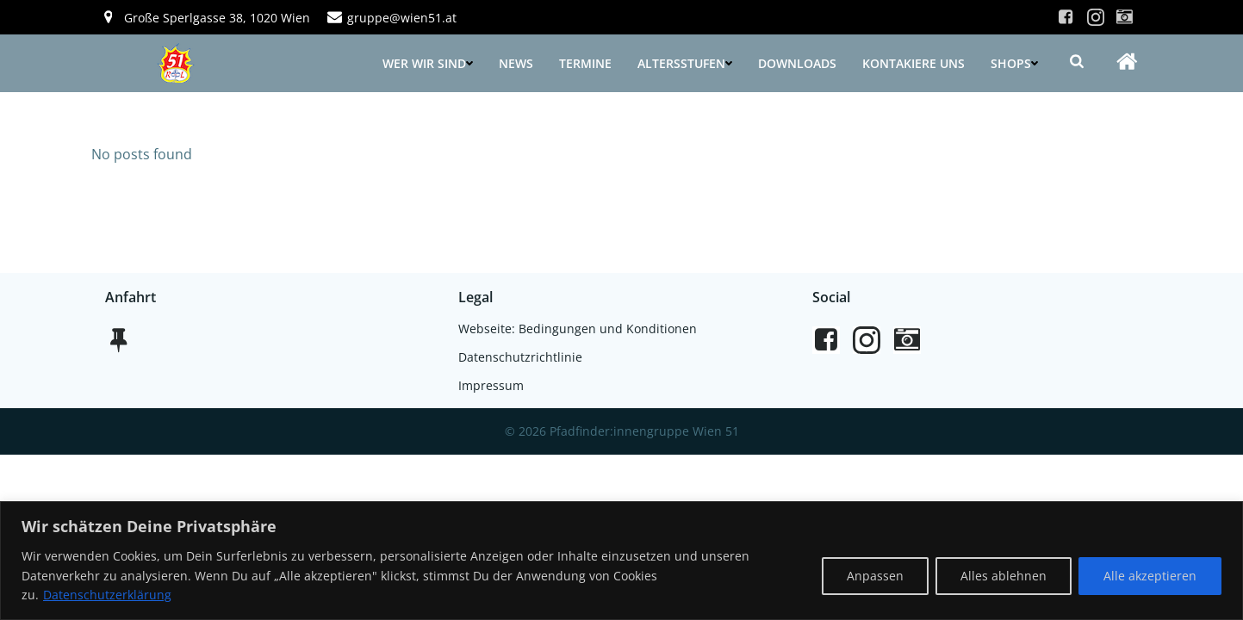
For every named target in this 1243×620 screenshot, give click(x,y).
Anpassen (875, 575)
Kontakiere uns (913, 63)
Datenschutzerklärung (107, 594)
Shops (1014, 63)
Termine (585, 63)
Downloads (797, 63)
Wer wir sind (427, 63)
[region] (621, 560)
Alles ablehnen (1003, 575)
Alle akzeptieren (1149, 575)
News (516, 63)
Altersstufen (684, 63)
